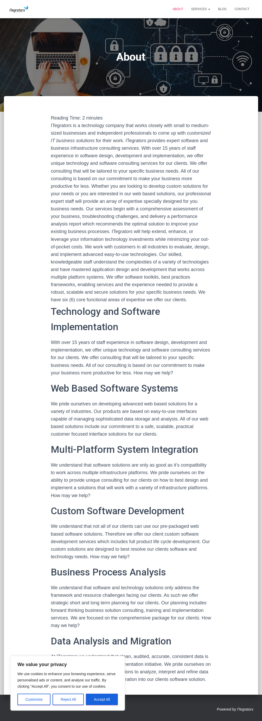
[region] (67, 683)
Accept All (102, 699)
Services (200, 9)
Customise (34, 699)
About (177, 9)
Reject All (68, 699)
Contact (241, 9)
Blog (222, 9)
